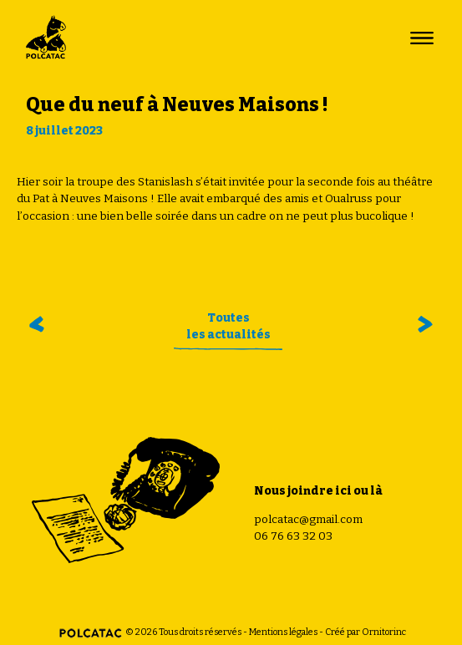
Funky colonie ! (419, 324)
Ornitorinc (384, 632)
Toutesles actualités (228, 326)
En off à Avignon (39, 324)
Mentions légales (283, 632)
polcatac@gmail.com (308, 519)
